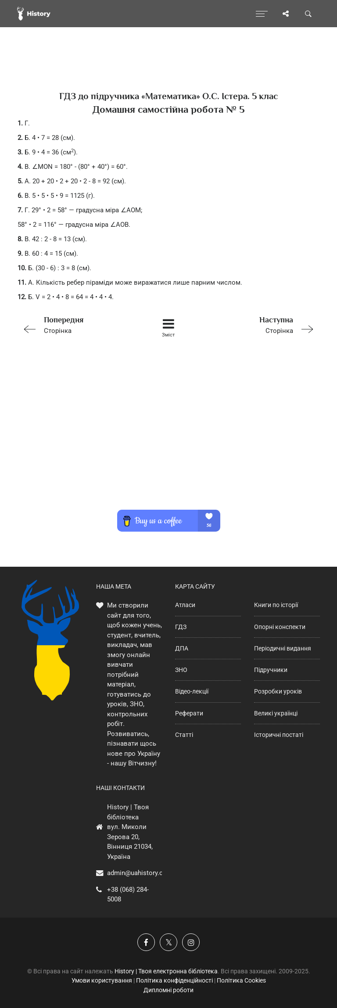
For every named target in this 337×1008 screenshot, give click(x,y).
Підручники (270, 669)
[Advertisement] (168, 435)
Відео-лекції (191, 691)
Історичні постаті (278, 734)
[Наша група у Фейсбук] (146, 942)
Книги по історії (276, 604)
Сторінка (77, 324)
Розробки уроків (278, 691)
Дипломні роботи (168, 990)
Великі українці (276, 713)
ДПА (181, 648)
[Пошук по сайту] (308, 14)
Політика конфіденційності (174, 980)
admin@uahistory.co (137, 873)
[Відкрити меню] (261, 14)
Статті (184, 734)
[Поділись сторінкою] (285, 14)
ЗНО (181, 669)
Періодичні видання (282, 648)
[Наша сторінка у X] (168, 942)
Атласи (185, 604)
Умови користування (102, 980)
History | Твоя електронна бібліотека (166, 971)
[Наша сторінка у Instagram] (191, 942)
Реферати (189, 713)
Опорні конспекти (279, 626)
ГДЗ (180, 626)
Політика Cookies (241, 980)
